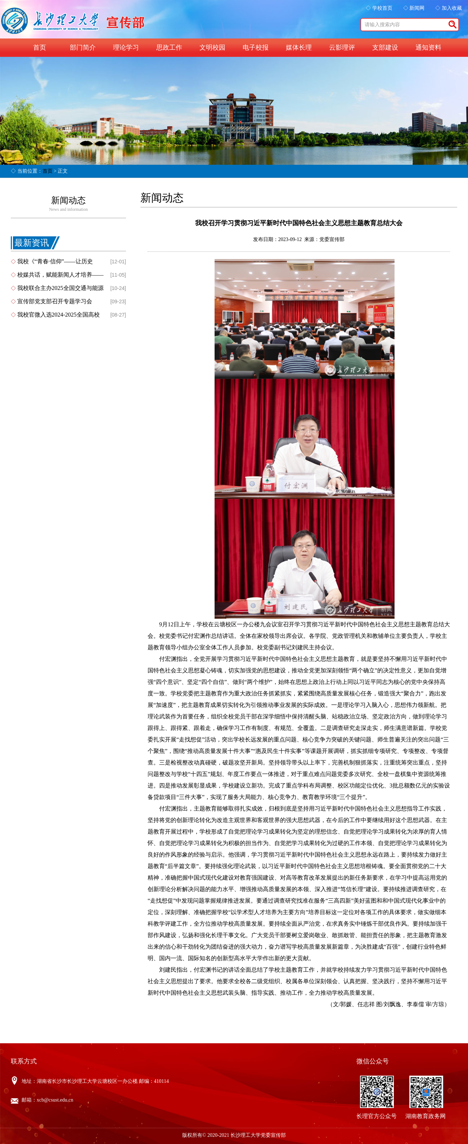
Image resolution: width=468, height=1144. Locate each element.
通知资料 (428, 47)
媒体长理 (299, 47)
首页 (39, 47)
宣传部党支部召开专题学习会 (54, 301)
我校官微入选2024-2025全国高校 (58, 315)
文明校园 (212, 47)
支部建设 (385, 47)
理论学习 (126, 47)
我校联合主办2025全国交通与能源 (60, 288)
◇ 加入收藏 (448, 8)
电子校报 (256, 47)
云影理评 (342, 47)
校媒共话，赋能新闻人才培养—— (60, 275)
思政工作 (169, 47)
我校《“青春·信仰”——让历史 (55, 261)
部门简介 (83, 47)
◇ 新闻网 (414, 8)
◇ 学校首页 (379, 8)
